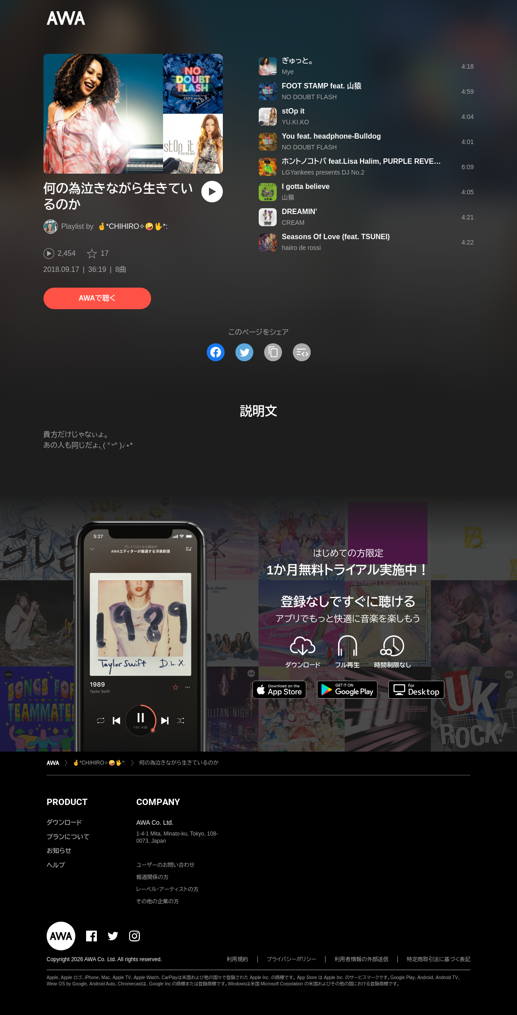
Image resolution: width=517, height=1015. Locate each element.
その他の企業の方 (157, 901)
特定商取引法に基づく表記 (438, 959)
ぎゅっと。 (297, 61)
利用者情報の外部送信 (361, 959)
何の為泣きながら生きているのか (178, 763)
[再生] (212, 191)
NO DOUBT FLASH (309, 97)
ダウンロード (64, 822)
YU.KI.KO (295, 122)
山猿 (288, 197)
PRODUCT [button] (67, 801)
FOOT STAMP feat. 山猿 (321, 86)
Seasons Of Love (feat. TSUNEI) (336, 237)
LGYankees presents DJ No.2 (323, 172)
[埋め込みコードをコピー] (302, 352)
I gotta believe (306, 186)
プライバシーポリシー (292, 959)
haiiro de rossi (301, 247)
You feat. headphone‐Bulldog (331, 136)
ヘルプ (56, 865)
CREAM (293, 222)
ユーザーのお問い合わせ (165, 865)
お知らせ (59, 850)
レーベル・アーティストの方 (167, 889)
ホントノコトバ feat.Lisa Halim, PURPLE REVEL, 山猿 (369, 161)
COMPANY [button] (158, 801)
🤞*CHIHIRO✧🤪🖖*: (132, 226)
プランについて (68, 836)
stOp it (293, 111)
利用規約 (237, 959)
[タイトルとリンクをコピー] (273, 352)
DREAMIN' (299, 211)
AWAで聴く (96, 298)
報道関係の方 (152, 877)
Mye (288, 71)
